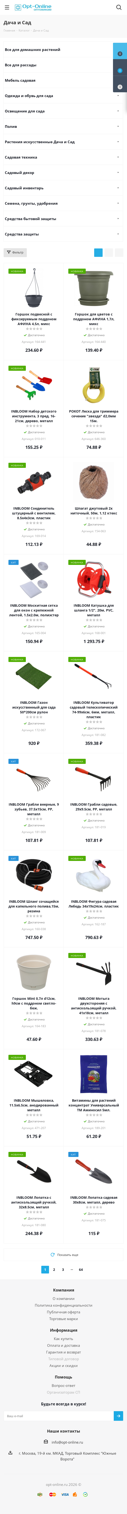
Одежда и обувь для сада (29, 95)
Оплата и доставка (63, 1345)
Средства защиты (22, 234)
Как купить (63, 1338)
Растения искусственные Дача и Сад (40, 141)
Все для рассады (20, 64)
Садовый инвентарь (24, 187)
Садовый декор (19, 172)
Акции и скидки (63, 1365)
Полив (11, 126)
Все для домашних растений (32, 49)
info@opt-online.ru (67, 1442)
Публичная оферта (63, 1312)
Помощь (63, 1377)
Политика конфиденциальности (63, 1305)
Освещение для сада (25, 111)
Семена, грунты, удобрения (31, 203)
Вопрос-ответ (63, 1385)
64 (81, 1269)
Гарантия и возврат (63, 1352)
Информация (63, 1330)
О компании (64, 1298)
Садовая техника (21, 157)
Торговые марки (63, 1318)
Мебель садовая (20, 80)
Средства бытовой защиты (30, 218)
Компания (63, 1290)
